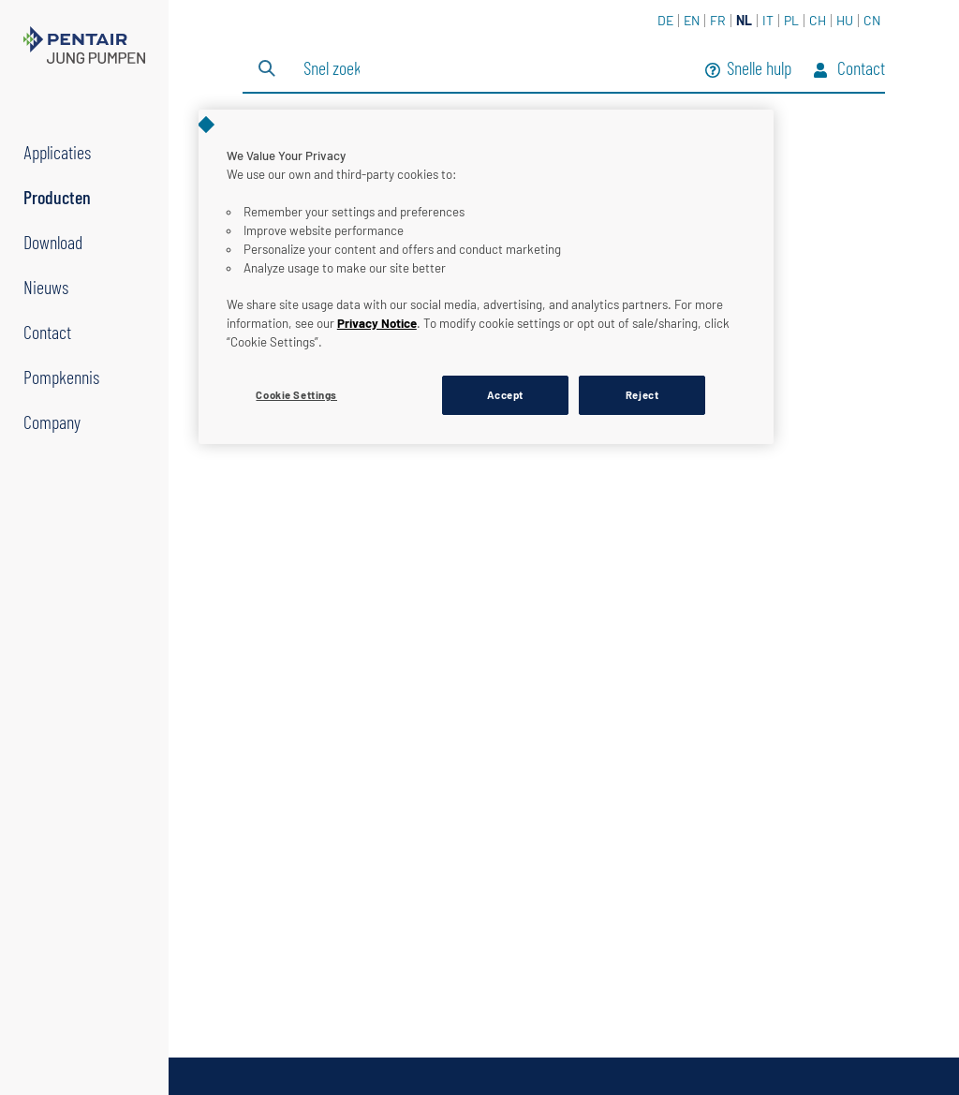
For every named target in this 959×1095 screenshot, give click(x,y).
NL (744, 20)
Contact (47, 331)
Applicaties (57, 152)
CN (871, 20)
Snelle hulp (748, 70)
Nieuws (45, 286)
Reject (642, 395)
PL (791, 20)
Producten (57, 196)
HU (844, 20)
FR (718, 20)
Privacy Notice (377, 323)
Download (52, 241)
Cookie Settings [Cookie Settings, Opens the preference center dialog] (296, 395)
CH (817, 20)
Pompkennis (61, 376)
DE (665, 20)
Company (52, 421)
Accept (505, 395)
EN (692, 20)
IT (768, 20)
